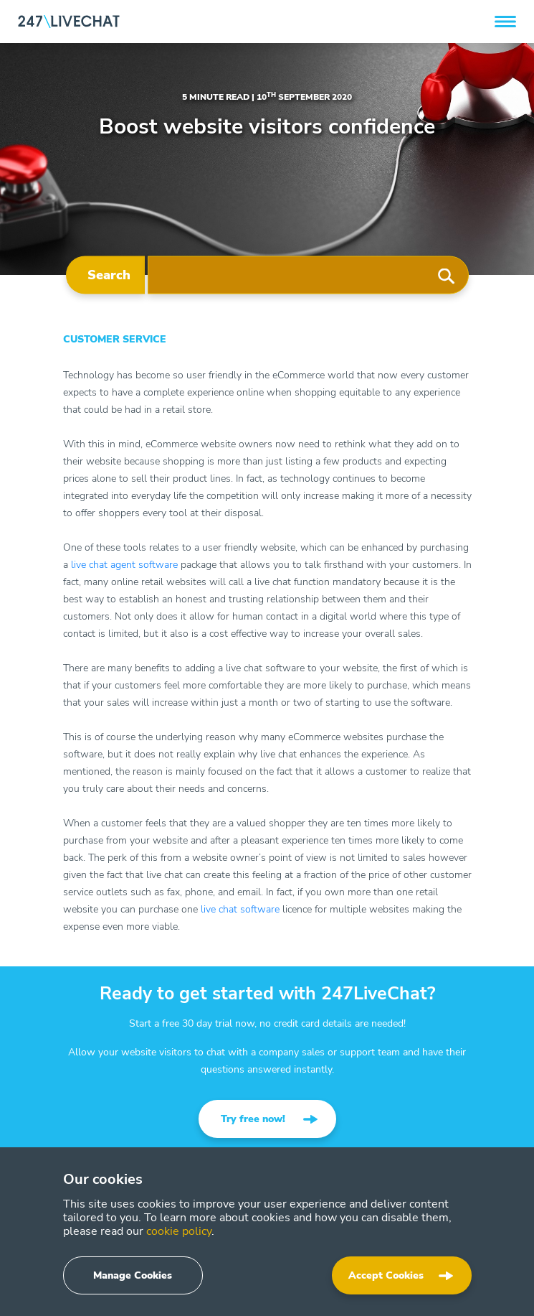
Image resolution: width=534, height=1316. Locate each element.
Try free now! (253, 1119)
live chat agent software (124, 564)
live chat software (240, 909)
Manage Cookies (132, 1275)
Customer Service (114, 339)
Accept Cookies (386, 1275)
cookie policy (178, 1231)
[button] (505, 21)
